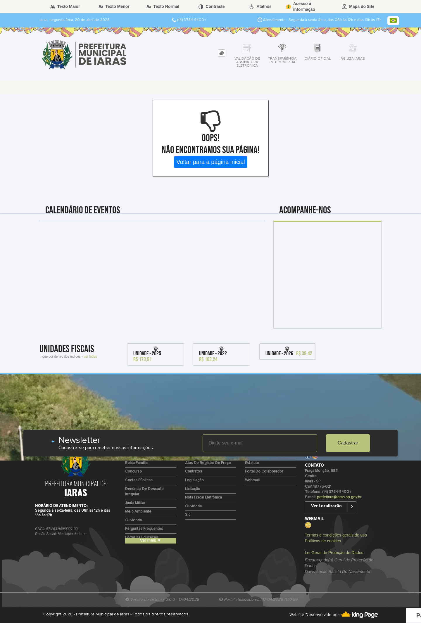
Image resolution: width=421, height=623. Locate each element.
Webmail (252, 480)
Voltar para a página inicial (210, 162)
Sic (187, 515)
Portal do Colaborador (264, 471)
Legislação (194, 480)
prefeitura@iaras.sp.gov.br (339, 497)
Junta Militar (135, 503)
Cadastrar (348, 442)
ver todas (90, 356)
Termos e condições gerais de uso (336, 535)
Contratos (193, 471)
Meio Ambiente (138, 511)
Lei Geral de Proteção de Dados (334, 552)
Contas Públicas (139, 480)
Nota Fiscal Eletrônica (203, 497)
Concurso (133, 471)
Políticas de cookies (323, 541)
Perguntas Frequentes (144, 529)
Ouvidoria (133, 520)
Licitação (192, 489)
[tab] (221, 53)
